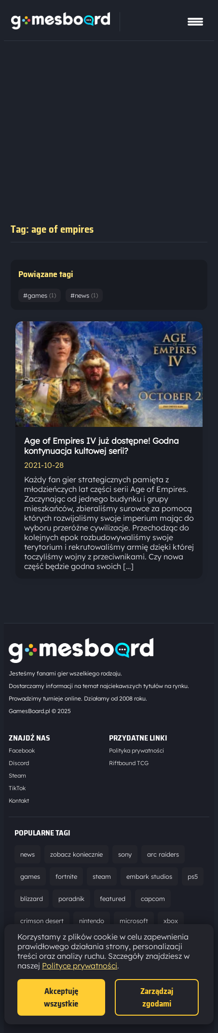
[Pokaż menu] (195, 21)
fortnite (66, 876)
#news (84, 295)
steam (102, 876)
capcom (153, 898)
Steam (17, 775)
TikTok (17, 788)
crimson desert (42, 921)
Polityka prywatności (136, 750)
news (27, 854)
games (30, 876)
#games (39, 295)
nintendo (91, 921)
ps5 (193, 876)
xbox (171, 921)
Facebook (22, 750)
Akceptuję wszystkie (61, 997)
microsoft (134, 921)
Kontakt (19, 800)
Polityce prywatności (79, 965)
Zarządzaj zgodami (156, 997)
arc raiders (163, 854)
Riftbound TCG (129, 763)
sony (125, 854)
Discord (19, 763)
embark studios (149, 876)
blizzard (31, 898)
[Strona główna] (60, 26)
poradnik (71, 898)
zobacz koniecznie (76, 854)
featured (112, 898)
